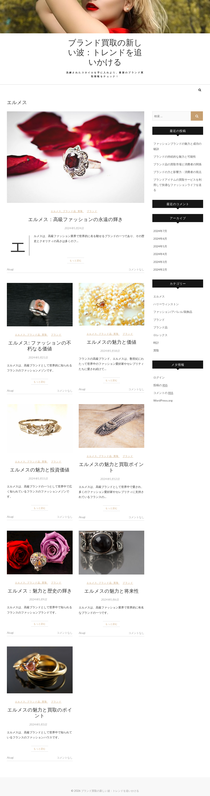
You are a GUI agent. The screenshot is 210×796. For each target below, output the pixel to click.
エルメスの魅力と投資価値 (39, 469)
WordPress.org (163, 400)
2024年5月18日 (110, 350)
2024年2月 (160, 269)
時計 (156, 342)
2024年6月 (160, 238)
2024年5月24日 (74, 228)
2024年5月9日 (38, 599)
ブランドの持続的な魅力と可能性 (174, 156)
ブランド (92, 211)
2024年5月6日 (110, 599)
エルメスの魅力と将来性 (111, 590)
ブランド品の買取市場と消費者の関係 (177, 164)
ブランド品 (69, 211)
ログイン (159, 377)
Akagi (10, 269)
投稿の (160, 385)
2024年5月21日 (38, 357)
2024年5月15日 (38, 478)
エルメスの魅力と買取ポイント (111, 467)
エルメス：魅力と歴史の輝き (39, 590)
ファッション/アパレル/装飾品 (172, 311)
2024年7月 (160, 231)
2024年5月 (160, 246)
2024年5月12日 (110, 479)
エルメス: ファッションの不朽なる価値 (39, 345)
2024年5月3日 (38, 724)
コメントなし (136, 269)
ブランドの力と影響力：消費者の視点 (177, 172)
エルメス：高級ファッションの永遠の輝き (75, 219)
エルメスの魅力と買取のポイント (39, 712)
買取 (80, 211)
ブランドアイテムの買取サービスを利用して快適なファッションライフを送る (177, 184)
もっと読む (76, 260)
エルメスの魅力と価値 (111, 341)
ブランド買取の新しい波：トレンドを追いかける (105, 51)
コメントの (163, 393)
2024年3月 (160, 262)
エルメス (56, 211)
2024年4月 (160, 254)
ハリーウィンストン (166, 304)
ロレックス (160, 335)
